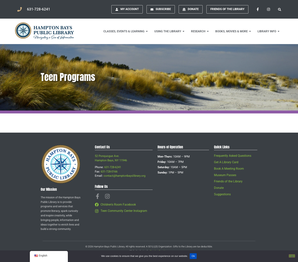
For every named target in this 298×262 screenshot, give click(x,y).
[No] (292, 256)
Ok (193, 256)
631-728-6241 (112, 167)
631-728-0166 (109, 171)
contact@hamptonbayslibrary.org (124, 175)
